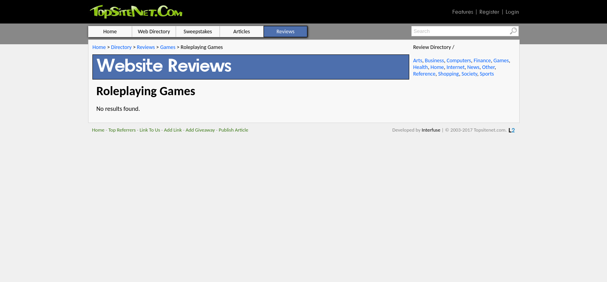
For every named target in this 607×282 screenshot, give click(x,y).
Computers (458, 60)
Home (99, 47)
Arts (417, 60)
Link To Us (149, 130)
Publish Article (233, 130)
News (473, 67)
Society (469, 73)
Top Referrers (122, 130)
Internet (455, 67)
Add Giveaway (200, 130)
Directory (121, 47)
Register (489, 11)
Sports (487, 73)
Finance (482, 60)
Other (488, 67)
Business (434, 60)
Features (462, 11)
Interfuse (431, 130)
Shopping (448, 73)
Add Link (173, 130)
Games (167, 47)
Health (420, 67)
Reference (424, 73)
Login (512, 11)
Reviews (146, 47)
